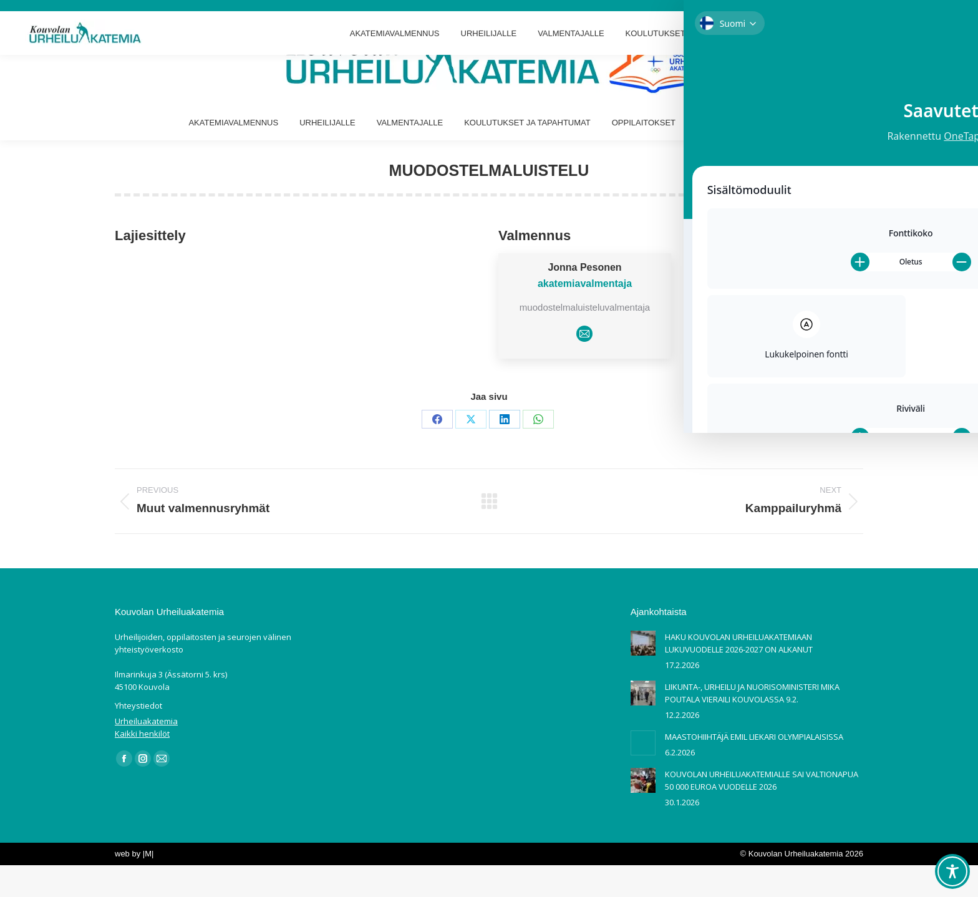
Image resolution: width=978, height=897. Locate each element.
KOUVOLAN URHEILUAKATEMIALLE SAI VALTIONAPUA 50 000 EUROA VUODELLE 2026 (761, 812)
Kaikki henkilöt (142, 765)
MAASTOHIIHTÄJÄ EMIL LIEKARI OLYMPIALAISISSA (754, 768)
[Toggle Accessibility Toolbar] (952, 871)
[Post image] (643, 674)
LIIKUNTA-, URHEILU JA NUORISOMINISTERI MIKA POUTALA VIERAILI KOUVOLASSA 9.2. (752, 725)
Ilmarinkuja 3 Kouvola (49, 16)
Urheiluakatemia (146, 753)
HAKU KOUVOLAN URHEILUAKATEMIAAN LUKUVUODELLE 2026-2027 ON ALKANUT (739, 675)
